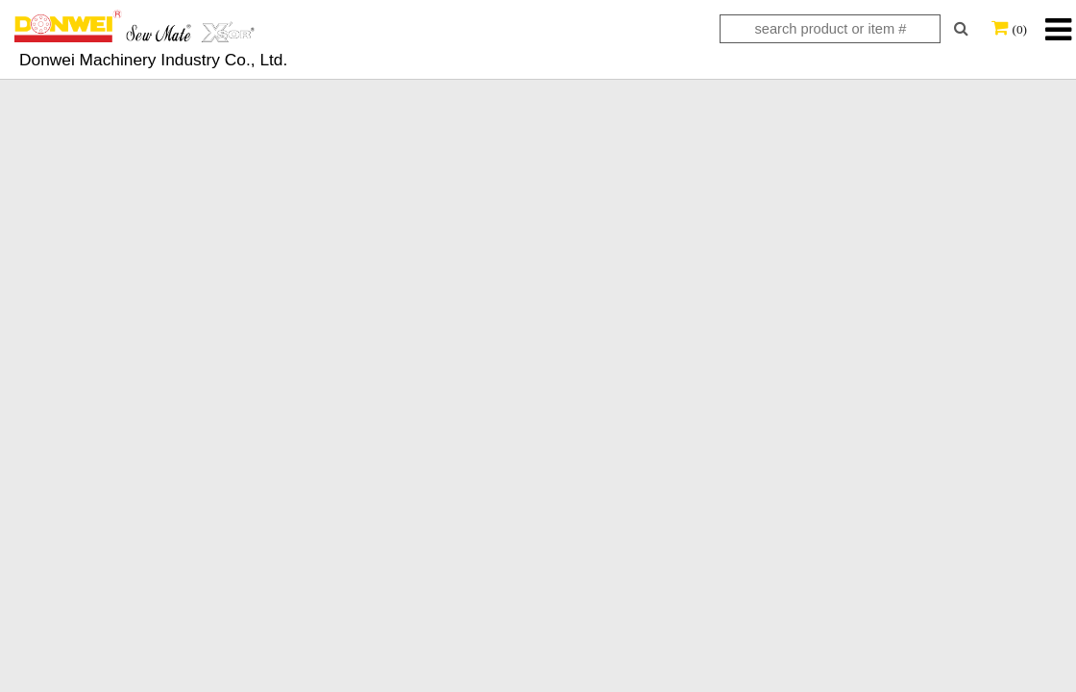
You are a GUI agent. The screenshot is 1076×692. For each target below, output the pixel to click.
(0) (1019, 29)
